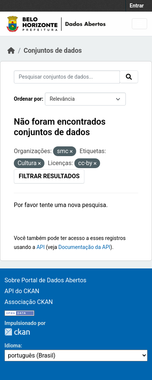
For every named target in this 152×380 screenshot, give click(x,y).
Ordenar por (28, 99)
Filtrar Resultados (49, 176)
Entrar (137, 6)
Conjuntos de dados (53, 50)
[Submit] (129, 76)
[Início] (11, 50)
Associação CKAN (28, 301)
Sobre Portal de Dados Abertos (45, 280)
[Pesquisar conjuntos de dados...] (67, 76)
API (41, 247)
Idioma (12, 346)
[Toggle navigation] (139, 23)
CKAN (17, 332)
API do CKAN (21, 291)
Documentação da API (84, 247)
